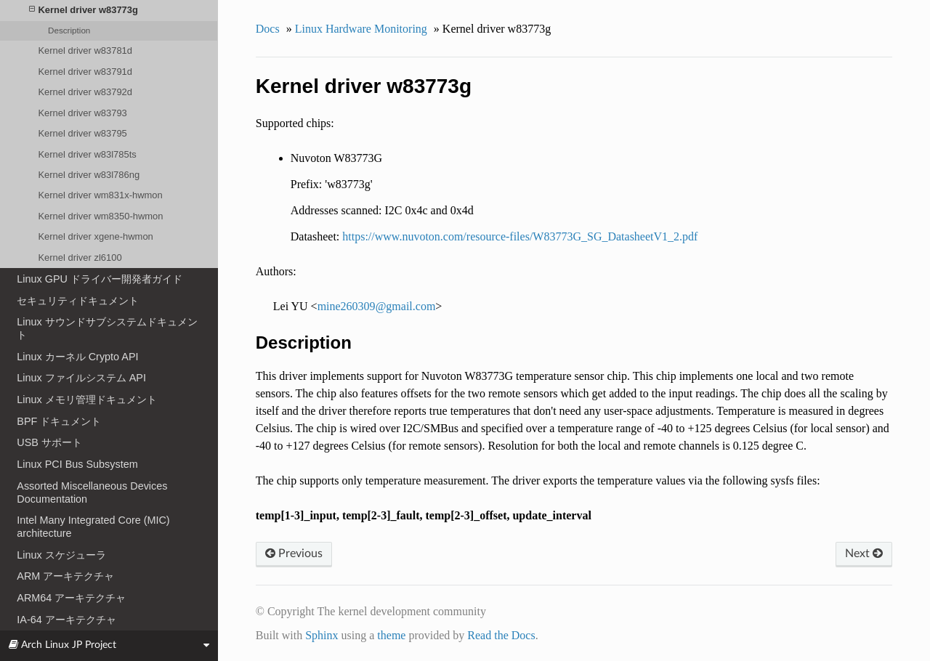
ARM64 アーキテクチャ (71, 598)
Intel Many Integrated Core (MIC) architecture (93, 526)
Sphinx (321, 635)
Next (864, 553)
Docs (268, 29)
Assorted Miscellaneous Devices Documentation (92, 492)
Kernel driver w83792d (85, 91)
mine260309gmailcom (377, 306)
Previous (294, 553)
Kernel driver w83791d (85, 71)
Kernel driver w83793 (82, 113)
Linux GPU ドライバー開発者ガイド (99, 279)
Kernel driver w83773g (83, 10)
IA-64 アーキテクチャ (66, 619)
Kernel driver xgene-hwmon (95, 236)
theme (391, 635)
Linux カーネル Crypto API (77, 356)
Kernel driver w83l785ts (87, 154)
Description (69, 30)
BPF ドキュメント (59, 421)
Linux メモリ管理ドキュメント (86, 399)
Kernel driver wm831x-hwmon (100, 195)
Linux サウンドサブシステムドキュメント (107, 328)
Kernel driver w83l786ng (89, 174)
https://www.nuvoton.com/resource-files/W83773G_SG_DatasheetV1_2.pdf (520, 236)
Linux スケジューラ (61, 555)
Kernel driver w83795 (82, 133)
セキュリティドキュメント (78, 301)
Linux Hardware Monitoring (361, 29)
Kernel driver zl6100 (79, 257)
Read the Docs (501, 635)
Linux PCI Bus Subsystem (77, 464)
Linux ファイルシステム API (81, 378)
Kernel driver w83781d (85, 50)
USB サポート (49, 442)
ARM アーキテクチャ (65, 576)
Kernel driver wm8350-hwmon (100, 216)
